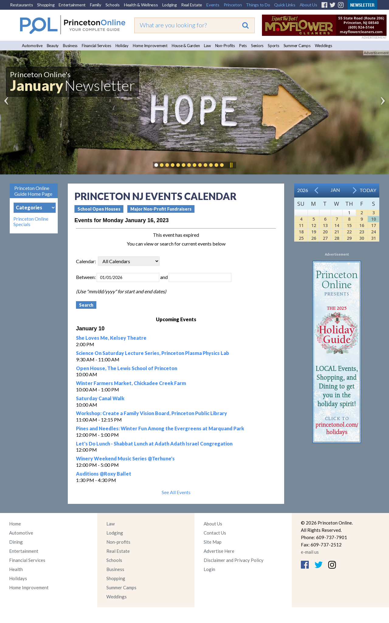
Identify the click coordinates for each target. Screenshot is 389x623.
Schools (112, 4)
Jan (335, 190)
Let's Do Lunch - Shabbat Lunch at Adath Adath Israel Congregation (154, 443)
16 (361, 225)
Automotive (32, 45)
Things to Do (258, 4)
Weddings (323, 45)
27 (325, 238)
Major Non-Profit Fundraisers (160, 209)
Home (15, 523)
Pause (231, 165)
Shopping (45, 4)
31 (373, 238)
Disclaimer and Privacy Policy (233, 560)
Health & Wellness (141, 4)
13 (325, 225)
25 (301, 238)
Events (212, 4)
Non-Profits (225, 45)
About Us (308, 4)
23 (361, 232)
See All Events (176, 492)
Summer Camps (297, 45)
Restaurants (21, 4)
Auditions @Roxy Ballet (103, 474)
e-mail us (310, 552)
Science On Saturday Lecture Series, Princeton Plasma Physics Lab (152, 353)
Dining (16, 542)
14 (336, 225)
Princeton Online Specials (30, 221)
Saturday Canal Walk (100, 398)
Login (209, 569)
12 (313, 225)
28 (336, 238)
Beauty (53, 45)
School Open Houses (98, 209)
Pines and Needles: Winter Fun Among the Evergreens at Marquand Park (160, 428)
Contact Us (215, 532)
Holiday (122, 45)
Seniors (257, 45)
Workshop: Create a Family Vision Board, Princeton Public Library (151, 413)
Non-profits (118, 542)
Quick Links (284, 4)
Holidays (18, 578)
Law (207, 45)
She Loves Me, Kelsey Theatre (111, 338)
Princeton (233, 4)
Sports (273, 45)
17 (373, 225)
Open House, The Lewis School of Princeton (126, 368)
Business (70, 45)
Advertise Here (219, 551)
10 (373, 219)
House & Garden (186, 45)
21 (336, 232)
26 (313, 238)
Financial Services (96, 45)
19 (313, 232)
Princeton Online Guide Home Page (33, 191)
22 (349, 232)
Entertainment (72, 4)
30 (361, 238)
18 (301, 232)
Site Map (213, 542)
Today (368, 190)
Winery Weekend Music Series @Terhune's (125, 458)
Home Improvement (150, 45)
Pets (243, 45)
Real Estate (191, 4)
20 (325, 232)
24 (373, 232)
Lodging (169, 4)
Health (16, 569)
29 (349, 238)
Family (95, 4)
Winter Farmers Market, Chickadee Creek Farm (131, 383)
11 (301, 225)
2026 (302, 190)
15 (349, 225)
